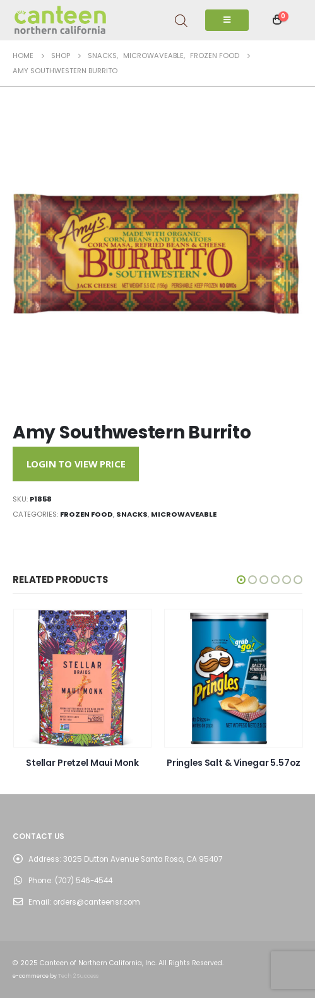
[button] (241, 579)
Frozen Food (86, 514)
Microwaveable (184, 514)
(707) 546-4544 (83, 881)
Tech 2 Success (78, 976)
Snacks (132, 514)
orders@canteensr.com (96, 902)
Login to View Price (76, 463)
